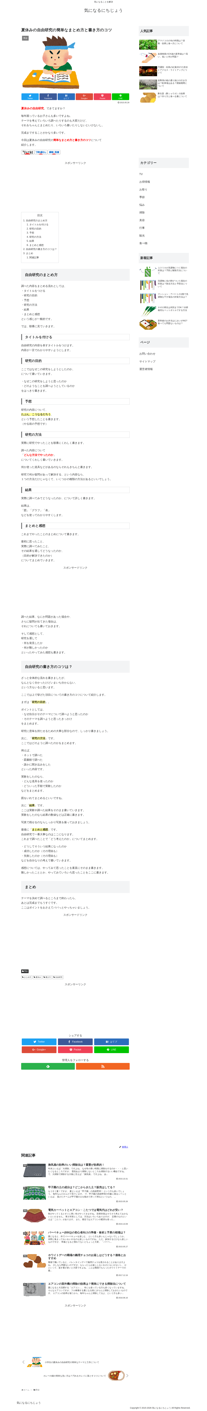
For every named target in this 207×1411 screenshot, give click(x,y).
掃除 (142, 212)
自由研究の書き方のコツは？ (41, 249)
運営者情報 (146, 369)
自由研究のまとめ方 (36, 220)
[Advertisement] (75, 186)
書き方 (48, 977)
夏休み (38, 977)
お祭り (143, 189)
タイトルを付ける (38, 224)
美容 (142, 220)
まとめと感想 (36, 245)
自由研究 (58, 977)
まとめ (29, 253)
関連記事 (34, 257)
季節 (26, 971)
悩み (142, 204)
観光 (142, 235)
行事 (142, 227)
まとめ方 (27, 977)
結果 (31, 240)
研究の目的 (35, 228)
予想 (31, 232)
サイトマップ (147, 361)
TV (141, 174)
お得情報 (144, 181)
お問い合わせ (147, 353)
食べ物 (143, 243)
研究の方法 (35, 236)
